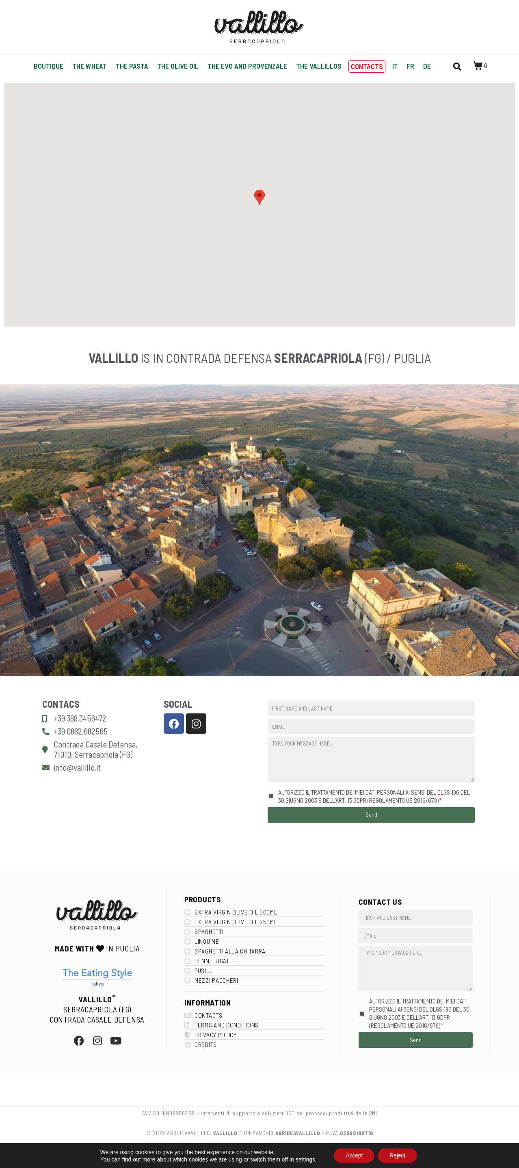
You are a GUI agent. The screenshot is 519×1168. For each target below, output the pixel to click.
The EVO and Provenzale (247, 65)
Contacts (367, 66)
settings (304, 1159)
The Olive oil (178, 65)
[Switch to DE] (427, 66)
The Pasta (132, 65)
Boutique (48, 65)
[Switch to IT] (395, 66)
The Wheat (89, 65)
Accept (353, 1155)
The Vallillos (319, 65)
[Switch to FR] (410, 66)
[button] (259, 197)
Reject (398, 1155)
